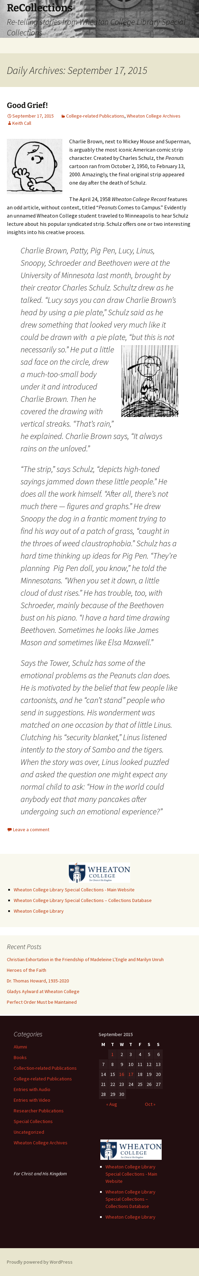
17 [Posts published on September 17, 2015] (130, 1074)
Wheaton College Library (39, 911)
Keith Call (21, 123)
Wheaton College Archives (154, 116)
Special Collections (33, 1121)
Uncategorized (29, 1132)
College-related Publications (95, 116)
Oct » (150, 1104)
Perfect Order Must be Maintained (42, 1002)
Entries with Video (32, 1100)
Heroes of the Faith (26, 970)
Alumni (20, 1047)
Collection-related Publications (45, 1068)
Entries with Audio (32, 1089)
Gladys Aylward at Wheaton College (43, 991)
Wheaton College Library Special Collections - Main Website (74, 890)
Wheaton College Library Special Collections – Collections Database (83, 900)
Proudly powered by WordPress (40, 1262)
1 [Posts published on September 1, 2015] (112, 1054)
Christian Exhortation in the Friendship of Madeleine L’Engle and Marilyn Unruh (85, 959)
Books (20, 1057)
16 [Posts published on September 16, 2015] (121, 1074)
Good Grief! (27, 105)
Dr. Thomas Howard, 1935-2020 (38, 981)
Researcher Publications (39, 1111)
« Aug (111, 1104)
